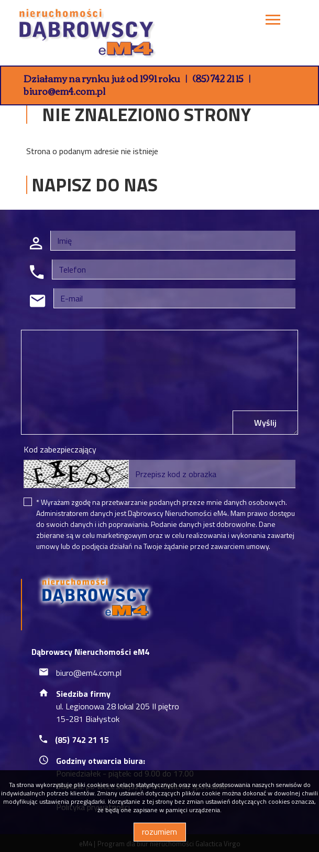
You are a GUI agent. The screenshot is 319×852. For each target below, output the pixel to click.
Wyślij (265, 422)
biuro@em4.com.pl (64, 90)
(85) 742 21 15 (218, 78)
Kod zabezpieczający (60, 449)
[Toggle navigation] (273, 21)
